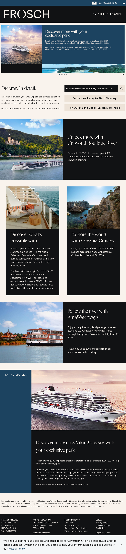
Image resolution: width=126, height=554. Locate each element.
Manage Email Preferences (76, 531)
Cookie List (100, 528)
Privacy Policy (16, 548)
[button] (121, 545)
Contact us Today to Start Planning (94, 98)
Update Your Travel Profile (75, 528)
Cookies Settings (103, 525)
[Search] (121, 88)
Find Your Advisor (71, 525)
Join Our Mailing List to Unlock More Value (94, 107)
